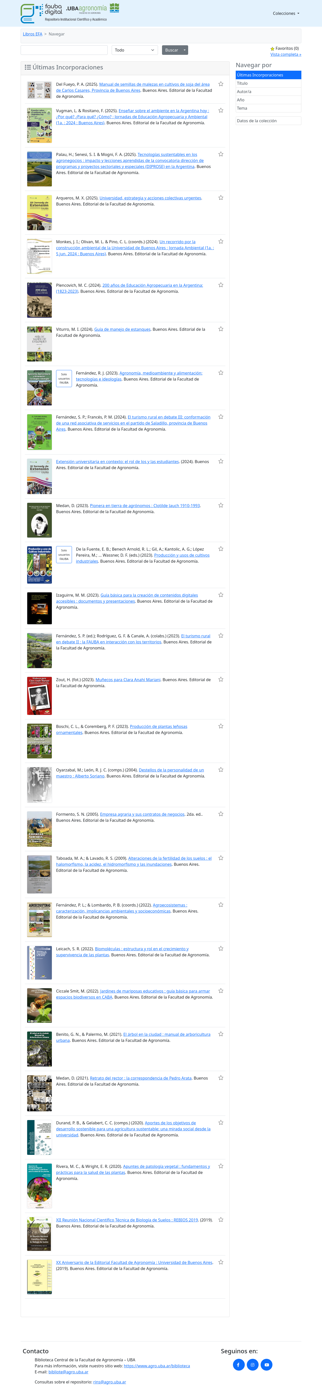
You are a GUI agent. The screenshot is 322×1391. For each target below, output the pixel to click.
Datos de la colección (257, 121)
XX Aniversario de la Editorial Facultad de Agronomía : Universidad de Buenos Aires (134, 1262)
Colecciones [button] (284, 13)
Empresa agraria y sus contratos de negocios (142, 814)
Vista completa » (285, 54)
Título (242, 83)
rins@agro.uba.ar (109, 1382)
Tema (242, 108)
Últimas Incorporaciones (260, 75)
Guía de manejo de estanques (122, 329)
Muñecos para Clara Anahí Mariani (128, 679)
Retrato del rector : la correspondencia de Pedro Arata (141, 1078)
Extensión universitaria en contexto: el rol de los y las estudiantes (117, 461)
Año (241, 100)
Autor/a (244, 91)
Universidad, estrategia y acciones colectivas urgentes (150, 198)
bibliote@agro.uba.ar (69, 1372)
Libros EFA (32, 34)
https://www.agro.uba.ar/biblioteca (157, 1366)
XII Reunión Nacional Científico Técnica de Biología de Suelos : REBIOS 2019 (127, 1220)
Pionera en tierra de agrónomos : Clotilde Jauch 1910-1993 (145, 505)
